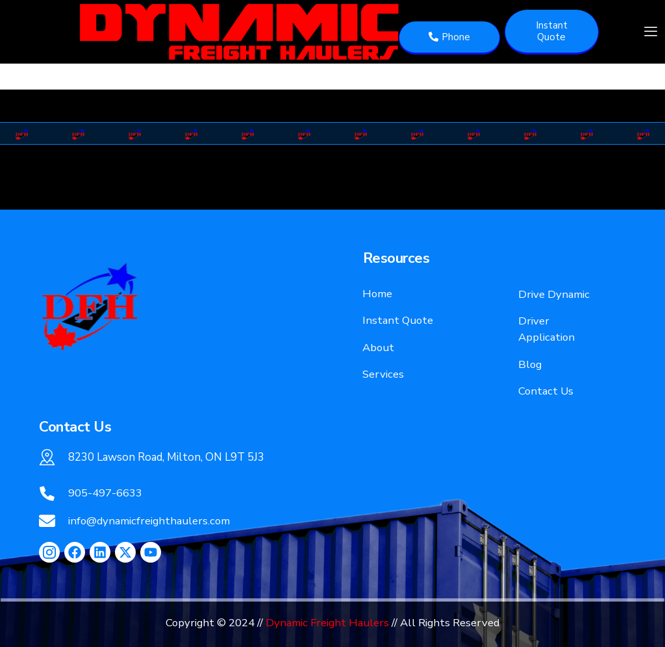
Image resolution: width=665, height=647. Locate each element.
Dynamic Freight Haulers (327, 622)
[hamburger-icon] (650, 32)
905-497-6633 (105, 492)
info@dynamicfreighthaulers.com (149, 520)
